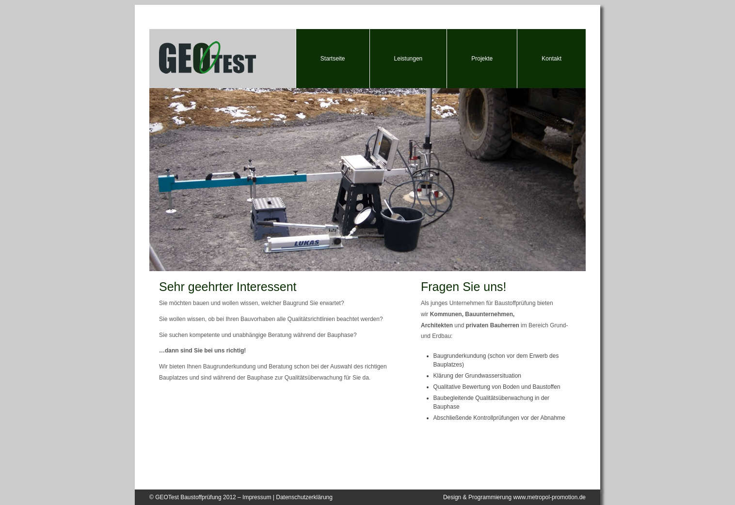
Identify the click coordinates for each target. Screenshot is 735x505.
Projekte (482, 58)
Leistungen (408, 58)
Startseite (332, 58)
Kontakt (551, 58)
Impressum (256, 497)
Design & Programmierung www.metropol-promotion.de (514, 497)
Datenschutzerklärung (304, 497)
